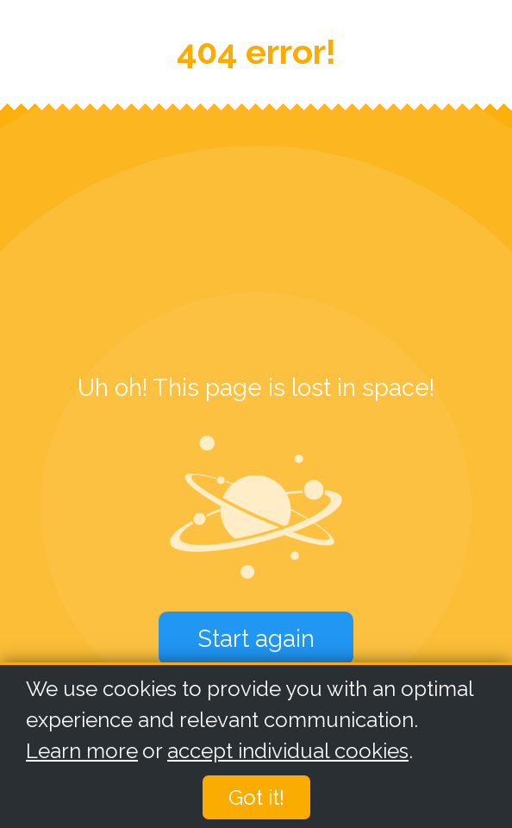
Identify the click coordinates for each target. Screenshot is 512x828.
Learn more (82, 751)
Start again (256, 638)
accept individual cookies (288, 751)
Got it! (256, 798)
